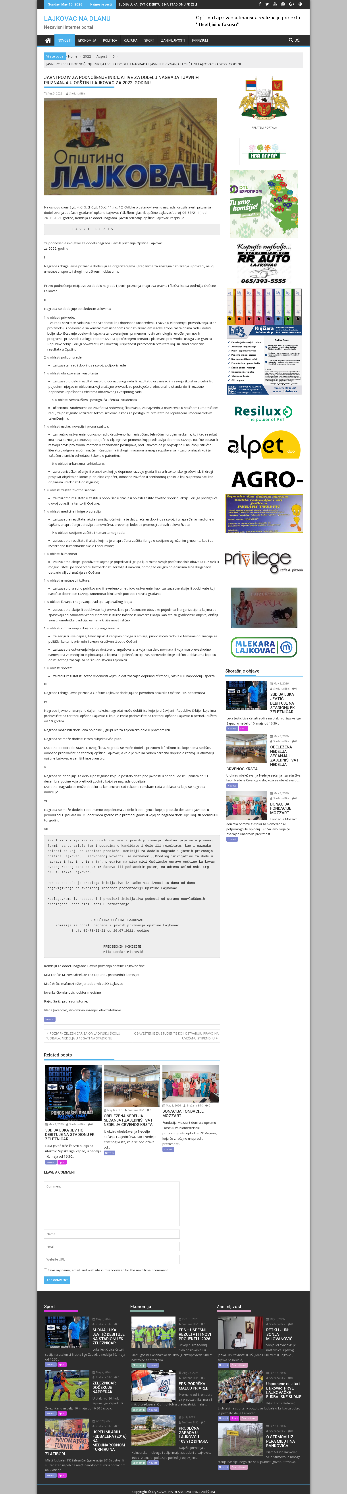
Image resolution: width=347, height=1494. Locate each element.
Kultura (130, 40)
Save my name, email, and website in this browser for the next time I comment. (108, 1270)
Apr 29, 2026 (93, 1412)
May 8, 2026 (54, 1124)
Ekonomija (87, 40)
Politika (110, 40)
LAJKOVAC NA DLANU (77, 18)
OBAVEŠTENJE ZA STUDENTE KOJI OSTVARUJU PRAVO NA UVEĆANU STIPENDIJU (176, 1035)
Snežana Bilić (75, 93)
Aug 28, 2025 (180, 1368)
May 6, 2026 (266, 1319)
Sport (149, 40)
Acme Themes (217, 1486)
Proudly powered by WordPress (144, 1486)
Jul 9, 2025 (178, 1412)
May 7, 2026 (93, 1367)
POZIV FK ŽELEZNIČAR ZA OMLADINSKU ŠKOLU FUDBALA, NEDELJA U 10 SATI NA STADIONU (83, 1035)
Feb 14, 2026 (267, 1412)
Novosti (64, 40)
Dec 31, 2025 (180, 1319)
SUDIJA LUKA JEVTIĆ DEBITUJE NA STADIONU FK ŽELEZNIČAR (164, 4)
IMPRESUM (200, 40)
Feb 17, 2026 (267, 1363)
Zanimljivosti (173, 40)
